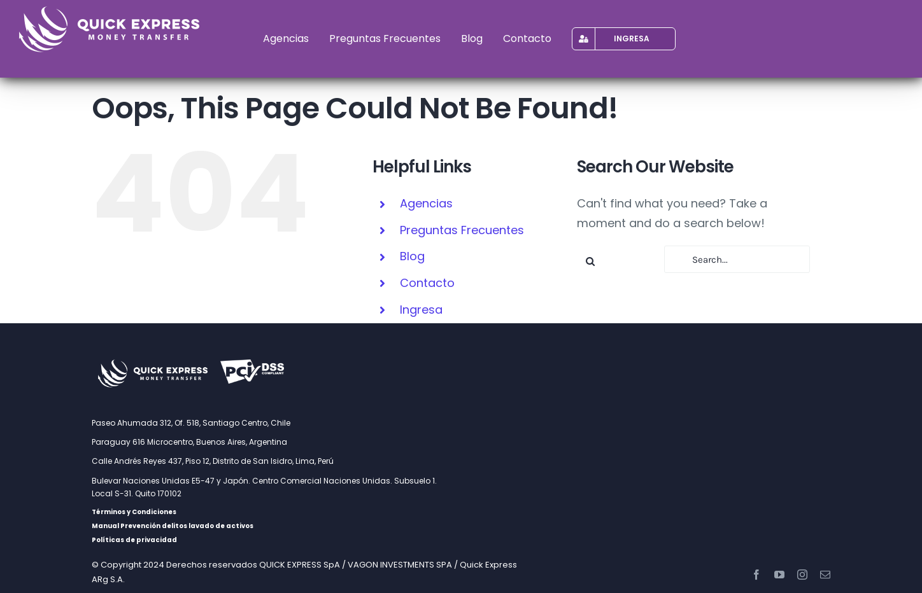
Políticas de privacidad (134, 540)
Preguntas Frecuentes (462, 230)
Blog (412, 256)
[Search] (590, 261)
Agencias (426, 203)
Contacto (427, 283)
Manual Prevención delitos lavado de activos (172, 526)
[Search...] (737, 259)
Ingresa (421, 309)
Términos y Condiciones (134, 512)
